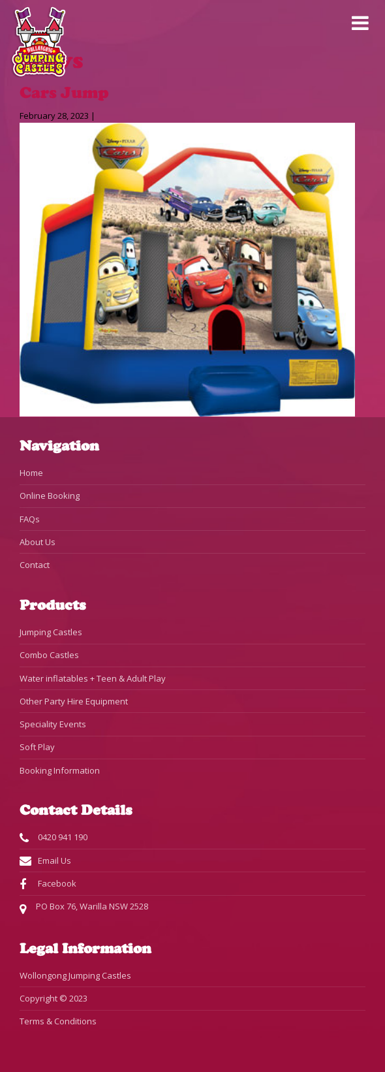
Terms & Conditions (58, 1021)
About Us (37, 542)
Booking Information (60, 770)
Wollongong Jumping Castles (75, 975)
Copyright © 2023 (53, 998)
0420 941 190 (53, 837)
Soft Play (37, 747)
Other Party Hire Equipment (74, 701)
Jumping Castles (51, 632)
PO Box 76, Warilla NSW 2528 (84, 907)
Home (31, 473)
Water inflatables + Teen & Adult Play (93, 678)
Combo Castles (49, 655)
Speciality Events (53, 724)
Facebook (48, 884)
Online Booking (50, 495)
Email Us (45, 861)
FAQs (30, 519)
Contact (35, 565)
